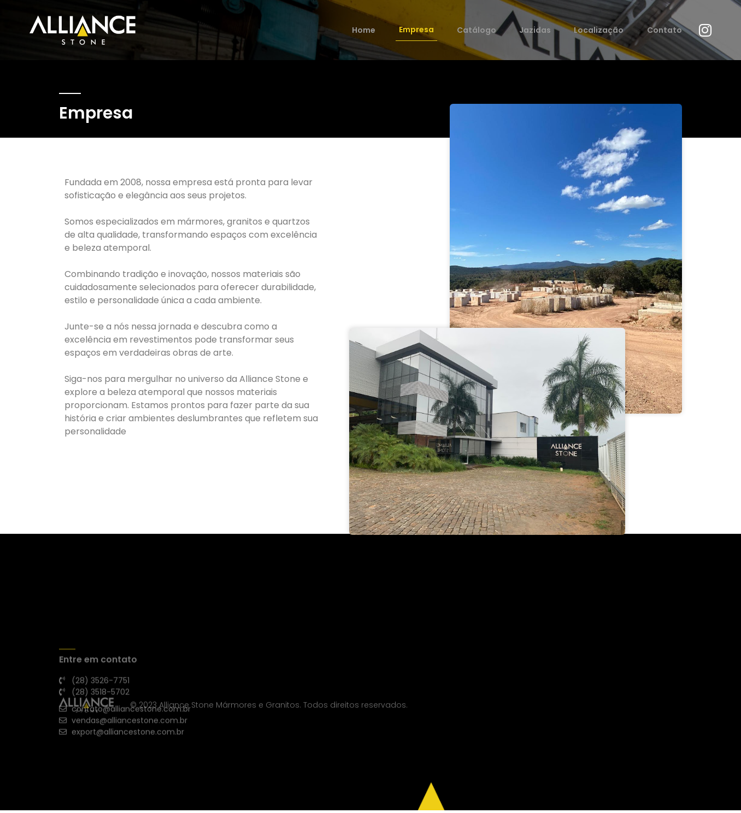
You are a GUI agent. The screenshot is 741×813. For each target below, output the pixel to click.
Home (397, 31)
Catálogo (496, 31)
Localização (606, 31)
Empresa (443, 31)
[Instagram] (702, 32)
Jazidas (548, 31)
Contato (664, 31)
